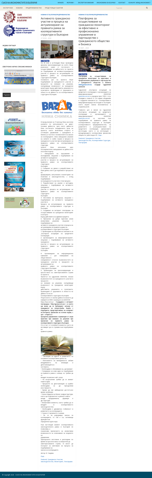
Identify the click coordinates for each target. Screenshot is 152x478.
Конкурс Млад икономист (139, 3)
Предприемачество (34, 8)
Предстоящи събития (54, 8)
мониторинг (58, 462)
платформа (68, 462)
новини (19, 8)
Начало (61, 3)
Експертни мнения (86, 3)
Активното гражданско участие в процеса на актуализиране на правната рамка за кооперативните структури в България (55, 26)
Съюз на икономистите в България (19, 2)
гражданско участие (55, 459)
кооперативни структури (101, 140)
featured (44, 459)
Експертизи (8, 8)
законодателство (47, 462)
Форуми (71, 3)
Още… (43, 456)
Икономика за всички (106, 3)
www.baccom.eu (84, 96)
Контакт (121, 3)
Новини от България (48, 15)
